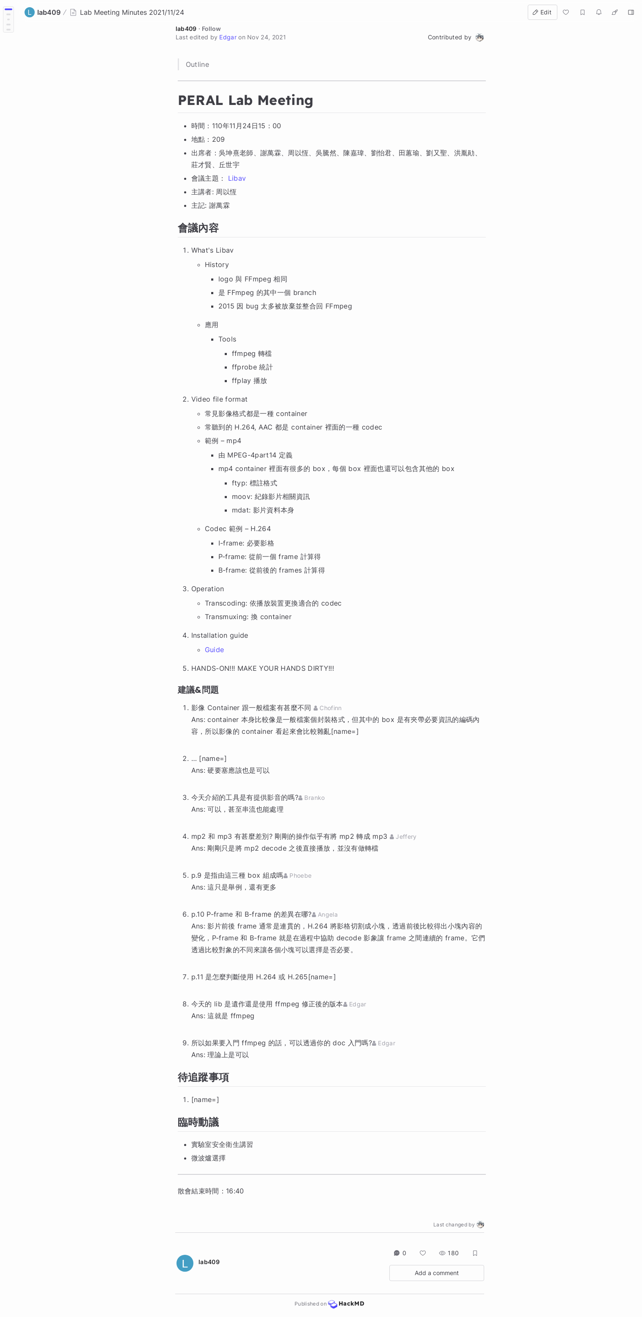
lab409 (186, 28)
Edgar (228, 37)
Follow (211, 28)
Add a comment (437, 1272)
